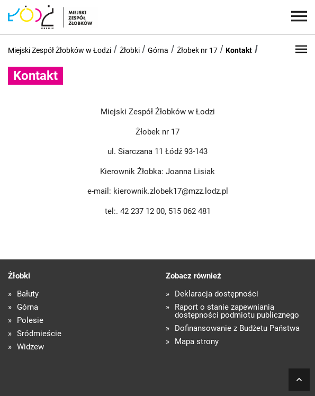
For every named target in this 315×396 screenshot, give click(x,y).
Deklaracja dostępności (216, 294)
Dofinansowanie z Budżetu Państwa (237, 328)
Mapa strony (197, 342)
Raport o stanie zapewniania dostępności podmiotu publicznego (237, 311)
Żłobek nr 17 (197, 50)
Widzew (30, 347)
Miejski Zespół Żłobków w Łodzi (59, 50)
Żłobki (130, 50)
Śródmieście (39, 334)
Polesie (30, 321)
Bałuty (28, 294)
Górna (158, 50)
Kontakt (239, 50)
